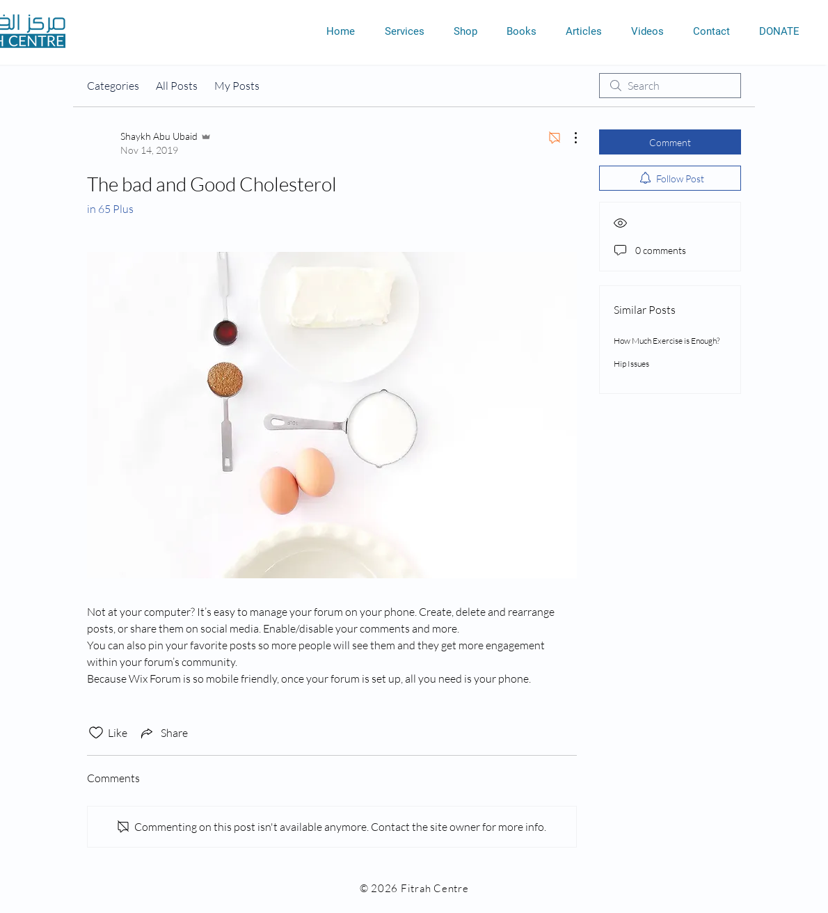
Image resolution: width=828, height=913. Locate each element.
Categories (113, 86)
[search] (670, 85)
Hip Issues (631, 363)
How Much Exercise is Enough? (666, 340)
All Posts (177, 86)
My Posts (237, 86)
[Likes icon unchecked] (96, 732)
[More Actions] (568, 137)
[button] (404, 31)
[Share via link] (163, 732)
